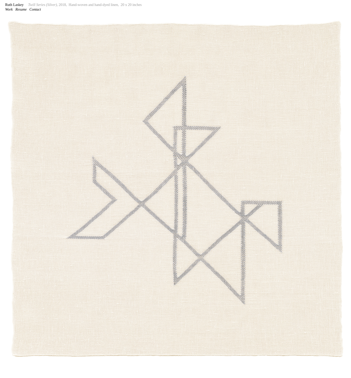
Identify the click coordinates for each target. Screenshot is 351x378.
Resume (21, 9)
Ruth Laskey (14, 5)
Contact (35, 9)
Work (9, 9)
